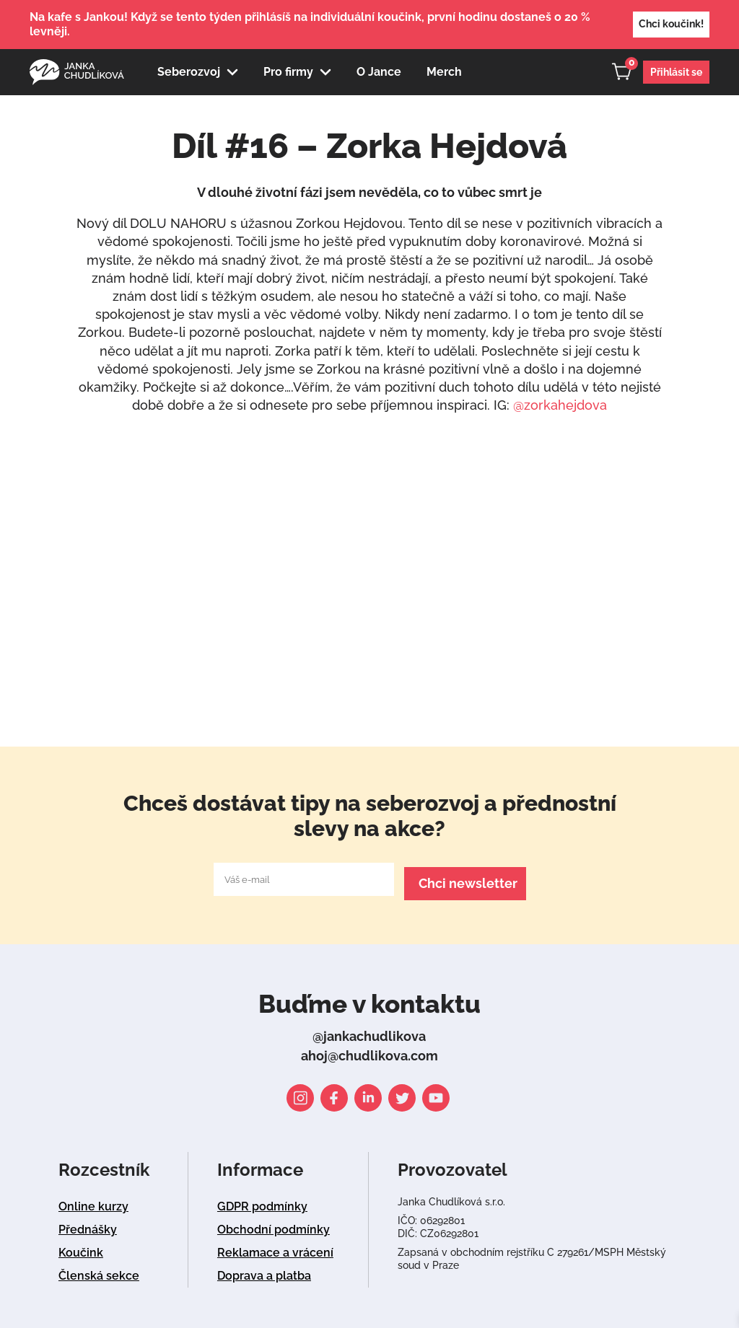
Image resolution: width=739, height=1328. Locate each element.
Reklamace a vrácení (275, 1248)
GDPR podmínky (262, 1202)
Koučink (80, 1248)
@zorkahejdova (560, 405)
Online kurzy (93, 1202)
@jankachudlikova (369, 1031)
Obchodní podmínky (273, 1225)
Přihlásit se (676, 72)
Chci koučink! (671, 24)
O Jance (379, 72)
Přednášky (87, 1225)
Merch (444, 72)
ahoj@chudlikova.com (369, 1051)
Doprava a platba (264, 1271)
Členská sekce (98, 1271)
